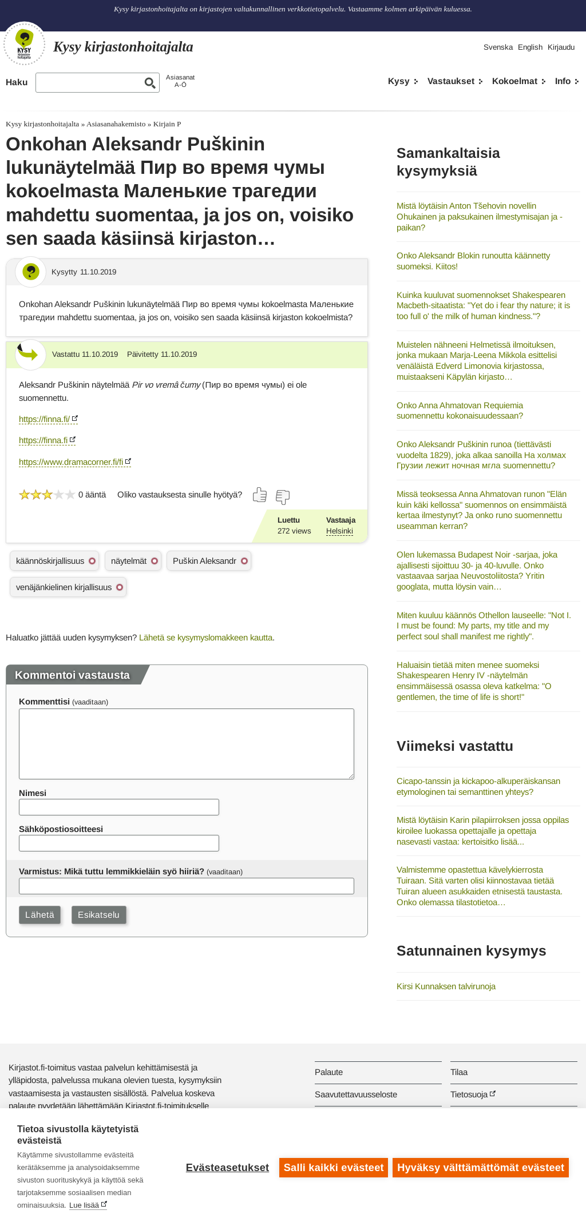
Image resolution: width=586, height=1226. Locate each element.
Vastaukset (450, 81)
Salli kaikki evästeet (333, 1167)
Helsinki (339, 531)
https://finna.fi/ (44, 419)
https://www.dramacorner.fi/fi (71, 462)
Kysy (399, 81)
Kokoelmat (514, 81)
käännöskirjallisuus (50, 561)
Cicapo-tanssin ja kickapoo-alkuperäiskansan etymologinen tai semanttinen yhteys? (478, 786)
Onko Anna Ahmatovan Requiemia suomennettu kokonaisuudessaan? (460, 410)
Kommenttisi (44, 701)
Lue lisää (84, 1205)
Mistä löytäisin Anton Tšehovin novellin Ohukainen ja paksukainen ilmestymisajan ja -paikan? (480, 216)
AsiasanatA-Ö (180, 81)
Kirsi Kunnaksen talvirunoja (446, 986)
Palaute (329, 1072)
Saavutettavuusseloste (356, 1094)
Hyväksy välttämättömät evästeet (480, 1167)
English (530, 47)
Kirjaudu (561, 47)
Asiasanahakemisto (115, 124)
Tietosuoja (469, 1094)
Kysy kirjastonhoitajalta (42, 124)
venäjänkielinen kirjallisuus (64, 587)
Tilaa (459, 1072)
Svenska (498, 47)
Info (563, 81)
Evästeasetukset (226, 1167)
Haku (16, 82)
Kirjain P (167, 124)
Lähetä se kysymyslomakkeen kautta (205, 637)
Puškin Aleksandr (204, 561)
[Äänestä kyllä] (260, 494)
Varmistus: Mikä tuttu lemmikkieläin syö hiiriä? (111, 871)
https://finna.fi (43, 440)
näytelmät (128, 561)
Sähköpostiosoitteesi (61, 829)
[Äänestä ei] (282, 497)
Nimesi (32, 793)
